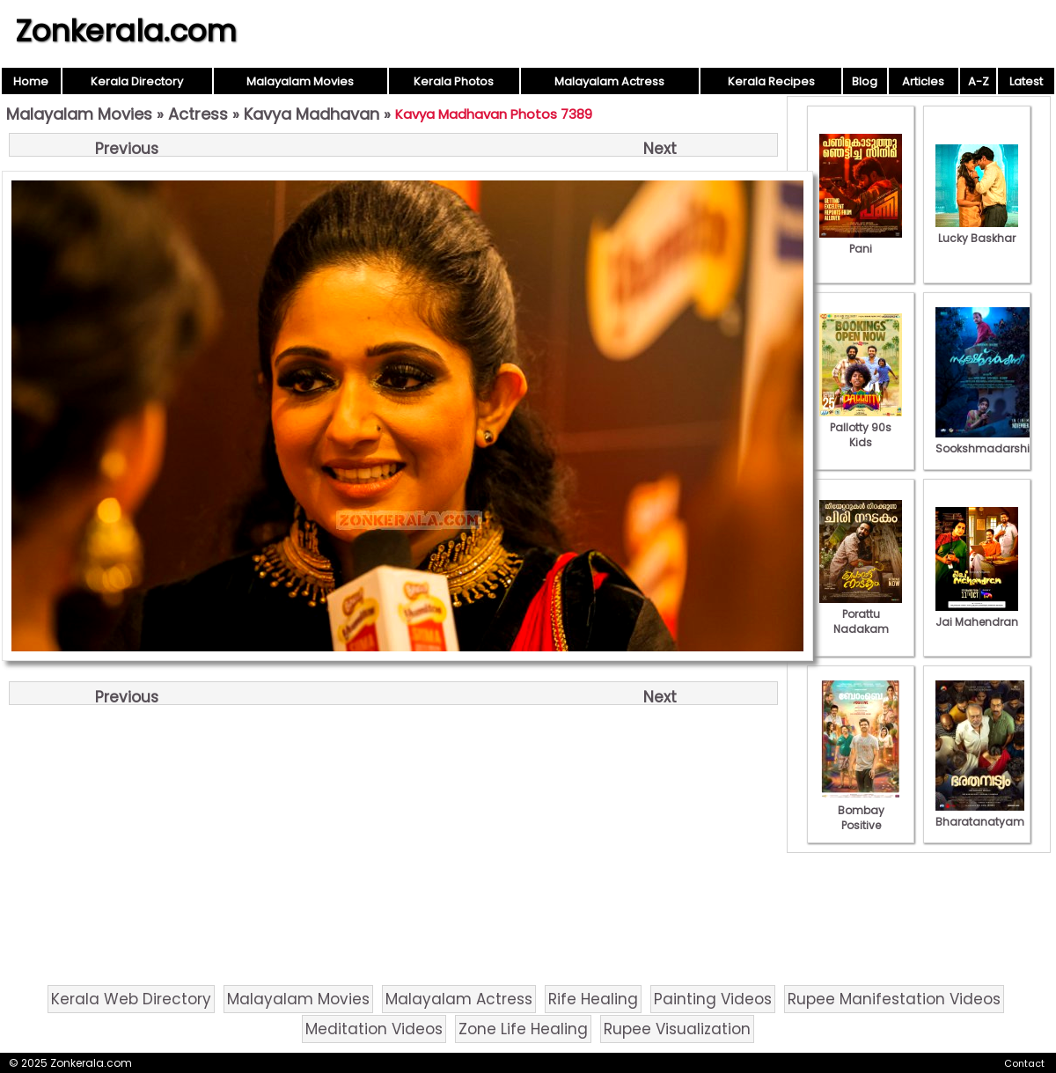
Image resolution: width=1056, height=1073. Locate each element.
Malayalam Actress (609, 81)
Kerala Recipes (771, 81)
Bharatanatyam (979, 814)
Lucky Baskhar (976, 231)
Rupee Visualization (677, 1029)
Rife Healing (593, 999)
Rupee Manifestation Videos (894, 999)
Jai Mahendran (976, 614)
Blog (864, 81)
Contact (1024, 1063)
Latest (1026, 81)
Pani (860, 241)
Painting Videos (713, 999)
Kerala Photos (454, 81)
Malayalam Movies (300, 81)
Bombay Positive (860, 810)
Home (30, 81)
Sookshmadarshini (987, 441)
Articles (923, 81)
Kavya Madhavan (311, 114)
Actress (198, 114)
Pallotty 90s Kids (860, 427)
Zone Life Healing (523, 1029)
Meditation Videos (374, 1029)
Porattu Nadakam (860, 614)
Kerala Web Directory (131, 999)
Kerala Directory (137, 81)
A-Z (978, 81)
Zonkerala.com (126, 31)
